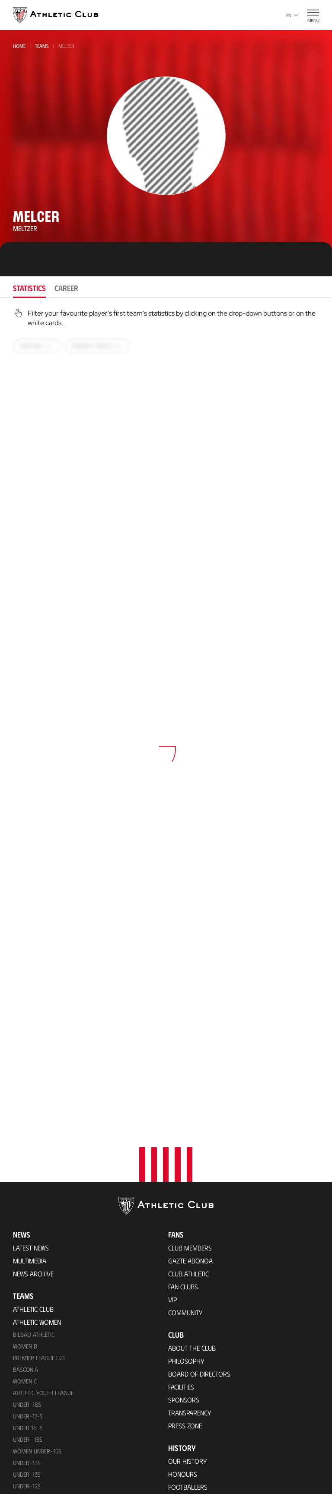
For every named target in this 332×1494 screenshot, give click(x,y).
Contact (182, 1418)
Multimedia (29, 1047)
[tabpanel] (166, 737)
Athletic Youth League (43, 1179)
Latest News (31, 1034)
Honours (182, 1260)
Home (19, 46)
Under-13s (27, 1249)
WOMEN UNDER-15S (37, 1237)
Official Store (189, 1489)
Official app (188, 1440)
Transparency (189, 1199)
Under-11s (26, 1307)
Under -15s (27, 1225)
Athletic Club (33, 1095)
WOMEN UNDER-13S (37, 1284)
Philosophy (186, 1147)
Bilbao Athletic (33, 1120)
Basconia (25, 1155)
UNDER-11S (26, 1295)
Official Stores (36, 1454)
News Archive (33, 1060)
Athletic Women (37, 1108)
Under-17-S (28, 1202)
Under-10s (27, 1319)
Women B (25, 1132)
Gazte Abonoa (190, 1047)
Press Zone (185, 1212)
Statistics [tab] (29, 288)
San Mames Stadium (43, 1489)
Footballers (188, 1273)
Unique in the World (199, 1476)
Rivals (177, 1286)
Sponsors (183, 1186)
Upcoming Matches (41, 1344)
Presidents (184, 1312)
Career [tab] (66, 288)
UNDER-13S (27, 1260)
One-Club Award (194, 1383)
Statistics (182, 1299)
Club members (190, 1034)
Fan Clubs (183, 1073)
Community (185, 1099)
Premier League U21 (39, 1144)
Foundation (188, 1347)
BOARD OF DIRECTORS (199, 1160)
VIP (172, 1086)
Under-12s (27, 1272)
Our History (187, 1247)
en (292, 15)
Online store (33, 1441)
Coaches (181, 1325)
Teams (42, 46)
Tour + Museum (36, 1405)
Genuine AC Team (37, 1331)
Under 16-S (28, 1214)
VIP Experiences (35, 1392)
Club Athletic (188, 1060)
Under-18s (27, 1190)
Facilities (181, 1173)
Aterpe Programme (197, 1396)
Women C (25, 1167)
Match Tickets (33, 1379)
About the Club (192, 1134)
